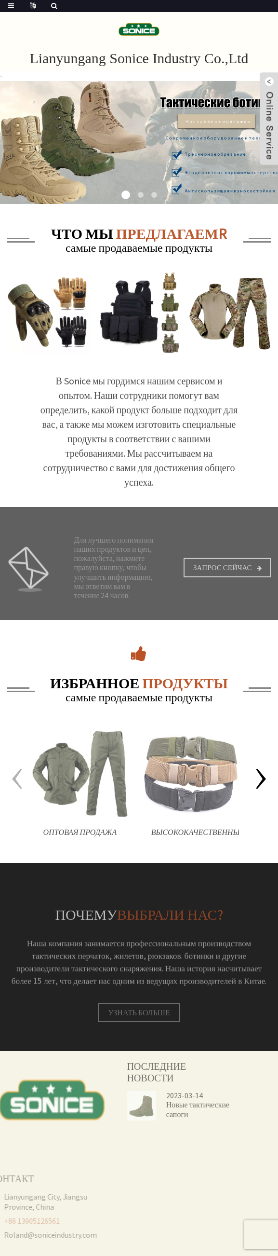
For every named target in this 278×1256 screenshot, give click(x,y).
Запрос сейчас (222, 574)
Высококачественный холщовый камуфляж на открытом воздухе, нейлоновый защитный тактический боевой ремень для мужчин (195, 841)
